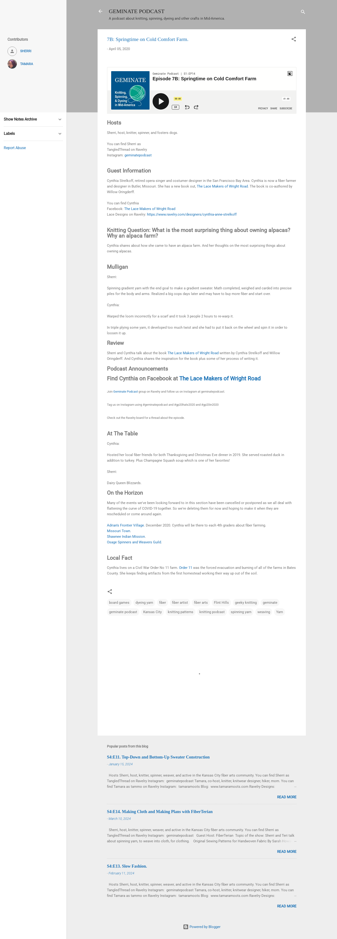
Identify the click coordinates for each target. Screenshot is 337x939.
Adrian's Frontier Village (125, 525)
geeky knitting (246, 602)
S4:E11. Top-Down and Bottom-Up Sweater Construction (158, 757)
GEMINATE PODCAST (137, 11)
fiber (162, 602)
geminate (270, 602)
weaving (263, 612)
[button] (294, 40)
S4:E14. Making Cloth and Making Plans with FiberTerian (159, 811)
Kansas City (152, 612)
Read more (287, 797)
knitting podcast (212, 612)
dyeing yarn (144, 602)
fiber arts (201, 602)
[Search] (303, 13)
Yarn (279, 612)
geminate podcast (123, 612)
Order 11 (185, 568)
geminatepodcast (138, 155)
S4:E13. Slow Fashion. (127, 866)
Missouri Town (118, 531)
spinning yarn (241, 612)
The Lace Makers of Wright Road (222, 186)
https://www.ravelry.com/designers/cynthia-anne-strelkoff (192, 214)
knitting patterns (180, 612)
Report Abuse (15, 148)
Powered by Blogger (201, 927)
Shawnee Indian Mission (126, 536)
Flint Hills (221, 602)
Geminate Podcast (125, 391)
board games (119, 602)
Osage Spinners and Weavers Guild (134, 542)
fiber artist (180, 602)
